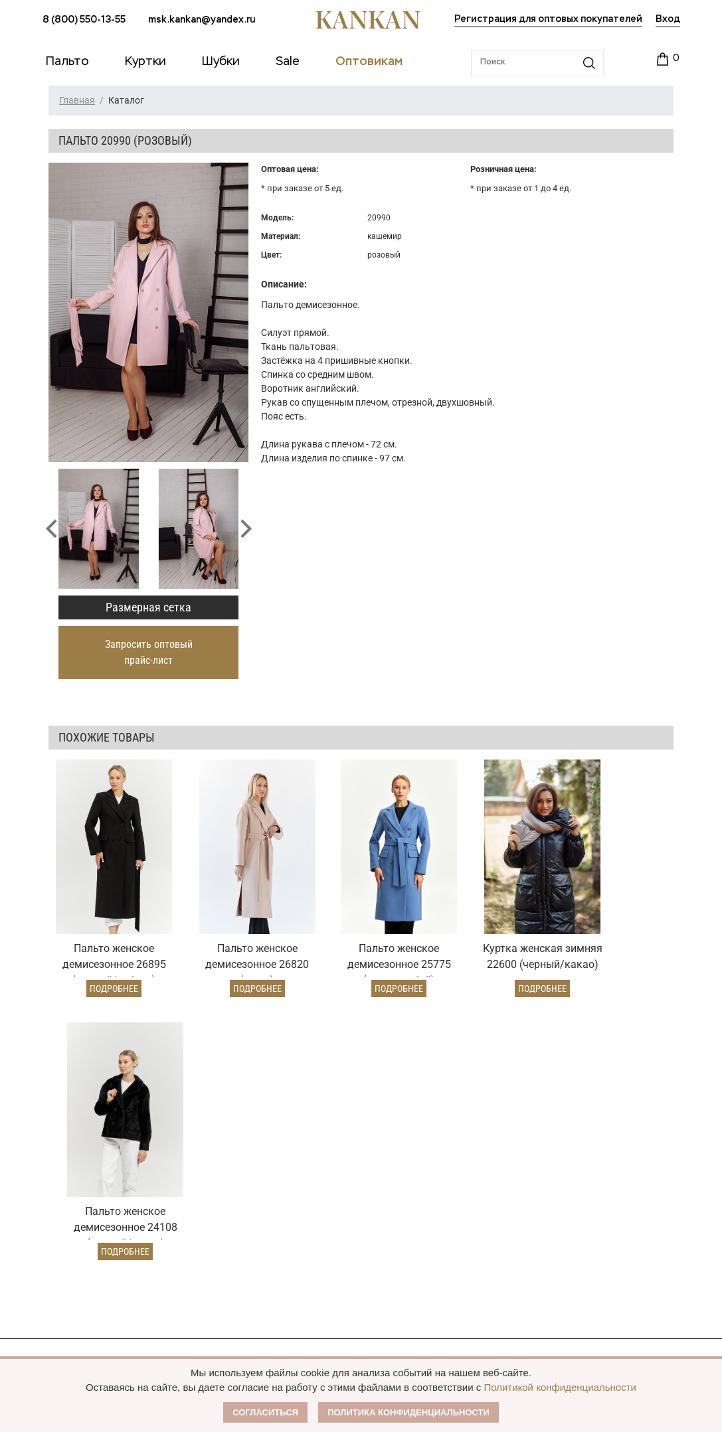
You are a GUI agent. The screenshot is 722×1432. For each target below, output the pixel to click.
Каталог (65, 1080)
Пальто (58, 1107)
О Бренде (565, 1106)
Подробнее (106, 967)
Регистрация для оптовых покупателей (548, 19)
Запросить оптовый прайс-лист (149, 652)
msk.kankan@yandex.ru (201, 20)
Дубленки (65, 1149)
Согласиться (265, 1412)
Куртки (58, 1128)
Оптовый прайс (409, 1107)
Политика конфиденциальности (408, 1412)
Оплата (225, 1107)
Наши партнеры (584, 1080)
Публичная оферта (593, 1131)
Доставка (229, 1128)
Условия (393, 1128)
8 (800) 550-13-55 (84, 20)
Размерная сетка (148, 607)
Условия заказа (253, 1080)
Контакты (568, 1181)
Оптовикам (407, 1080)
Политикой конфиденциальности (560, 1387)
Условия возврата (249, 1149)
